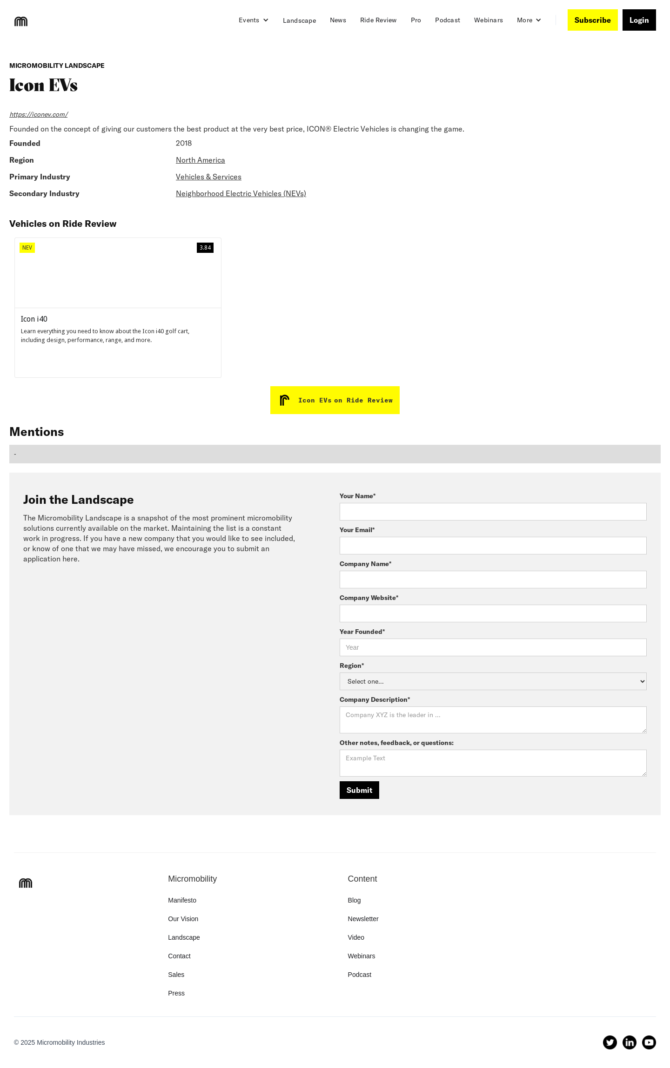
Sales (176, 974)
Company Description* (375, 699)
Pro (416, 20)
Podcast (447, 20)
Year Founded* (362, 631)
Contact (179, 956)
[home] (21, 21)
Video (356, 937)
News (338, 20)
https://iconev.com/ (38, 114)
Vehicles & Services (208, 176)
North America (200, 160)
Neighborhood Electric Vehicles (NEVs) (241, 193)
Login (639, 20)
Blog (354, 900)
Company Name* (365, 564)
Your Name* (357, 496)
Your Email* (357, 530)
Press (176, 993)
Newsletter (363, 919)
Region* (352, 665)
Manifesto (182, 900)
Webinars (488, 20)
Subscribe (593, 20)
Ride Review (378, 20)
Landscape (299, 20)
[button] (254, 20)
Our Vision (183, 919)
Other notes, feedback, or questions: (397, 742)
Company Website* (369, 597)
